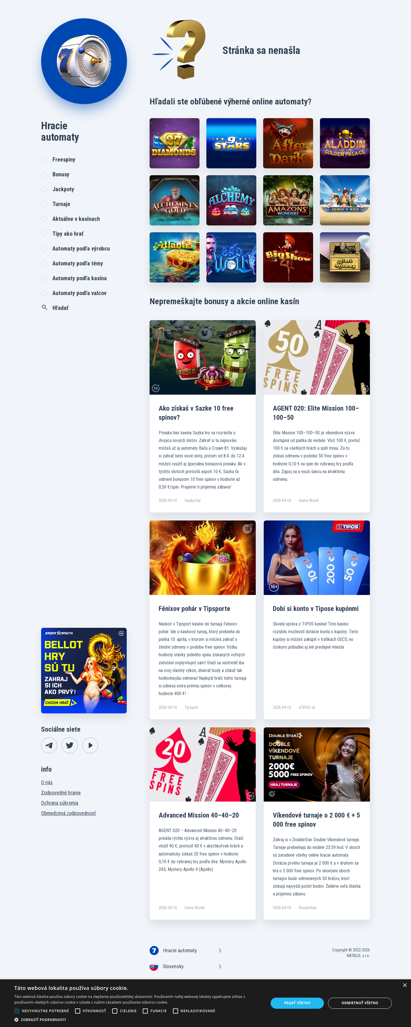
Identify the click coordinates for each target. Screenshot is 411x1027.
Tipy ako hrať (68, 233)
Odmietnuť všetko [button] (360, 1002)
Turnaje (61, 204)
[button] (137, 1020)
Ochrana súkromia (59, 803)
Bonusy (61, 174)
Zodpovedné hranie (61, 793)
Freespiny (64, 159)
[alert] (205, 1003)
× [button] (404, 985)
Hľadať (54, 307)
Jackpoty (63, 189)
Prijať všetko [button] (297, 1002)
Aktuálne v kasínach (76, 218)
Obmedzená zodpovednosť (68, 813)
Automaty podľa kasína (80, 278)
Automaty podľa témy (78, 263)
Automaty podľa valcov (79, 293)
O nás (47, 782)
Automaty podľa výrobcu (81, 248)
